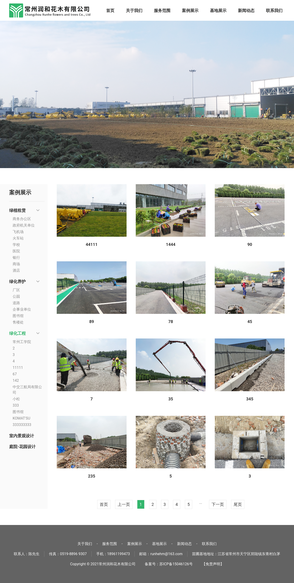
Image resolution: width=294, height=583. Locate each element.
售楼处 (18, 322)
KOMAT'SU (21, 418)
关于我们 (134, 10)
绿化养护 (17, 281)
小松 (16, 399)
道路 (16, 303)
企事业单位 (22, 309)
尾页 (238, 504)
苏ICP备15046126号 (176, 564)
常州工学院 (22, 342)
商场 (16, 264)
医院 (16, 251)
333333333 (22, 425)
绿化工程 (17, 333)
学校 (16, 244)
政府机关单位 (24, 225)
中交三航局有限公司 (27, 390)
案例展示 (190, 10)
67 (15, 374)
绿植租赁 (17, 210)
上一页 (124, 504)
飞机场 (18, 232)
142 (16, 380)
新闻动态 (246, 10)
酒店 (16, 270)
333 (16, 405)
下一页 (218, 504)
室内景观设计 (21, 435)
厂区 (16, 290)
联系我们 (274, 10)
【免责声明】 (213, 564)
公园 (16, 296)
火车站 (18, 238)
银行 (16, 257)
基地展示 (218, 10)
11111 (18, 367)
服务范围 (162, 10)
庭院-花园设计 (22, 446)
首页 (110, 10)
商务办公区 (22, 219)
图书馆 (18, 316)
